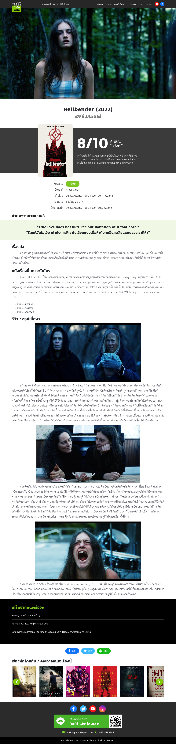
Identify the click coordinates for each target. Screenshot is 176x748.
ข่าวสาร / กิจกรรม (145, 4)
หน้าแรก (100, 4)
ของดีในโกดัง (119, 4)
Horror (73, 183)
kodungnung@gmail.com (80, 737)
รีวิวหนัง (108, 4)
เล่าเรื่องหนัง (131, 4)
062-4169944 (106, 737)
